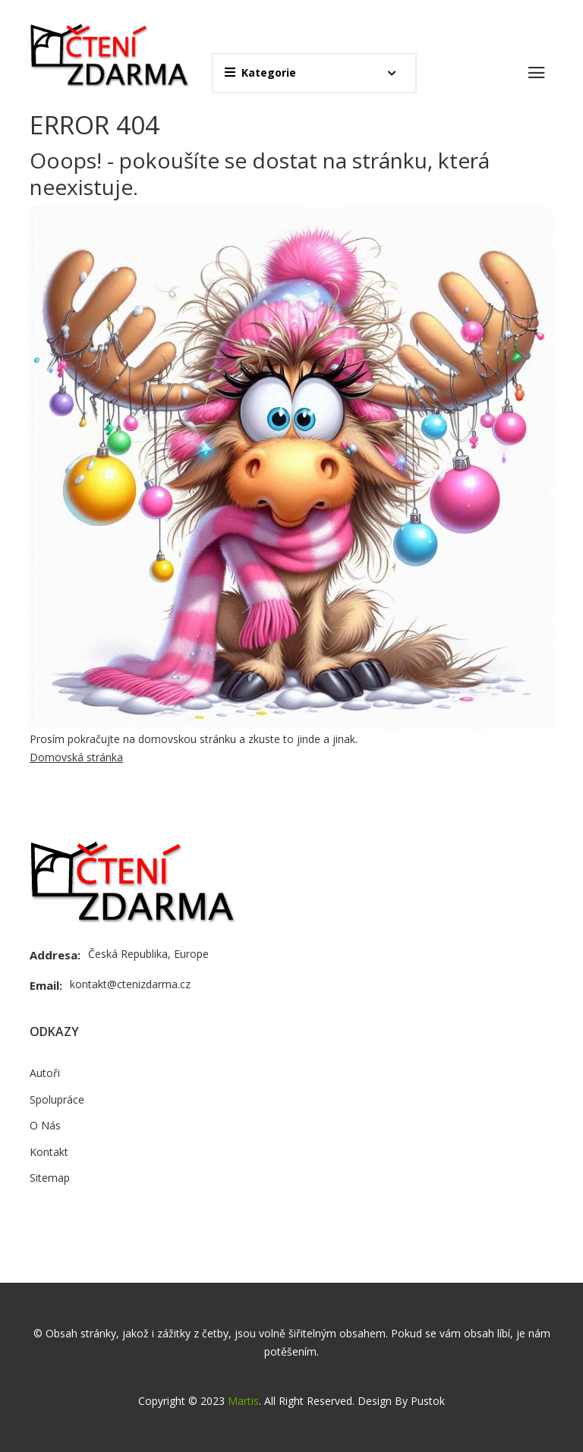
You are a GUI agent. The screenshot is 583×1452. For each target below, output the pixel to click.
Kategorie (260, 72)
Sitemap (50, 1177)
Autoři (45, 1073)
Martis (243, 1401)
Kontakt (49, 1152)
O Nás (45, 1125)
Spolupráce (57, 1099)
